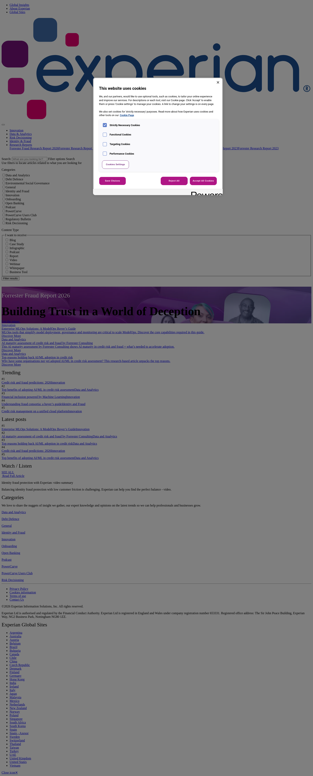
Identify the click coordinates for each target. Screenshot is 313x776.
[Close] (218, 82)
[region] (158, 136)
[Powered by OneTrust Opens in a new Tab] (205, 192)
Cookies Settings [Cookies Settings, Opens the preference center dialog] (115, 164)
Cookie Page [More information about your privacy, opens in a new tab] (127, 115)
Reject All (174, 180)
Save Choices (112, 180)
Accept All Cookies (203, 180)
